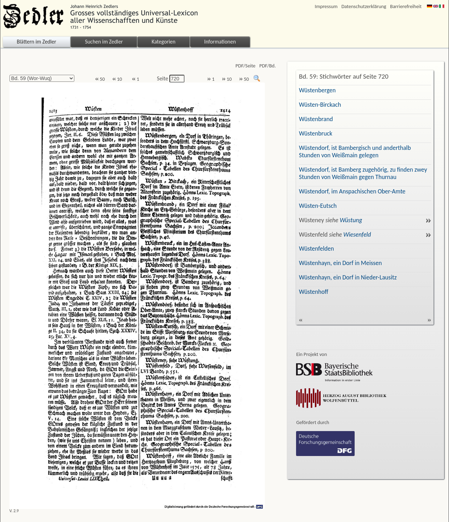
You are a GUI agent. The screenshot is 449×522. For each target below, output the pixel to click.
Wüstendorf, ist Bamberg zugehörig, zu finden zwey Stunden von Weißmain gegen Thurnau (363, 173)
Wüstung (351, 220)
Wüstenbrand (316, 119)
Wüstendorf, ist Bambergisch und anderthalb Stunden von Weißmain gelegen (355, 151)
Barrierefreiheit (406, 6)
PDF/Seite (245, 66)
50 (100, 79)
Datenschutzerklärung (363, 6)
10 (117, 79)
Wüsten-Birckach (320, 104)
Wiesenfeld (357, 234)
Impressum (326, 6)
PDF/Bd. (267, 66)
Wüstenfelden (316, 248)
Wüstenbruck (315, 133)
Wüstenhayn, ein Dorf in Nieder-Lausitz (348, 277)
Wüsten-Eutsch (317, 206)
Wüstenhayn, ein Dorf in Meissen (340, 263)
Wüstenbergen (317, 90)
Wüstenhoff (313, 292)
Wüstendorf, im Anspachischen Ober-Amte (352, 191)
